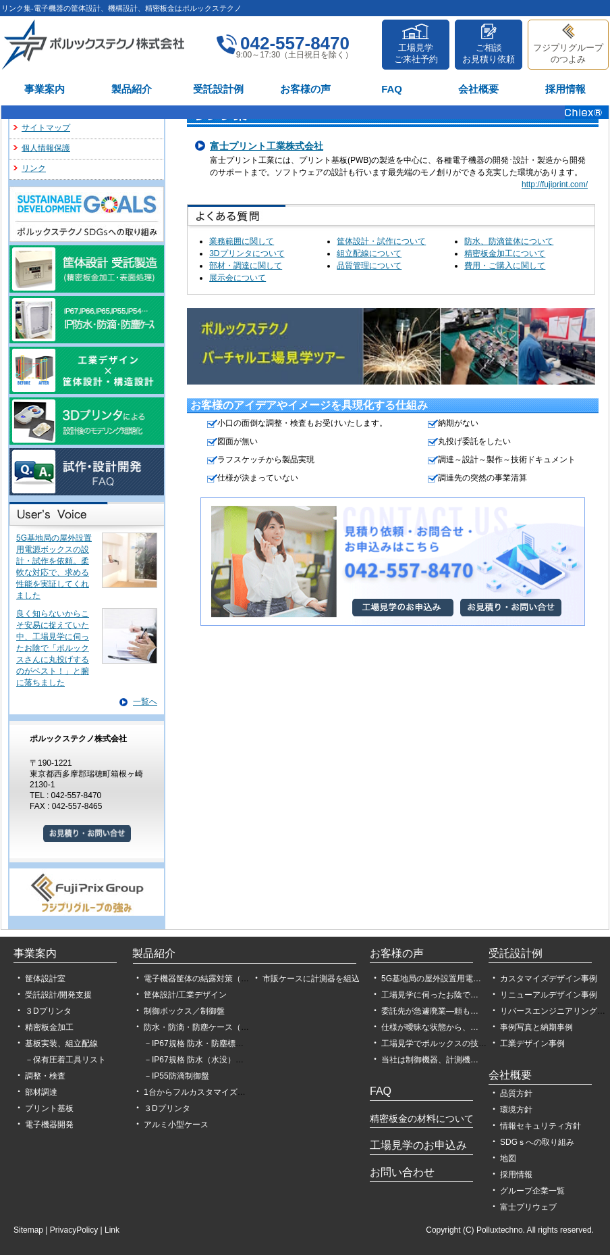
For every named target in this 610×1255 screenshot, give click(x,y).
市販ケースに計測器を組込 (311, 978)
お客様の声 (305, 89)
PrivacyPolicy (74, 1230)
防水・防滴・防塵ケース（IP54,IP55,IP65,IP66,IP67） (242, 1027)
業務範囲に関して (241, 241)
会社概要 (478, 89)
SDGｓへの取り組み (537, 1142)
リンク (34, 168)
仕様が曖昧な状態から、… (429, 1027)
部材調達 (41, 1092)
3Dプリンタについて (246, 253)
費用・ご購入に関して (504, 265)
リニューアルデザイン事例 (548, 995)
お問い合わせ (402, 1172)
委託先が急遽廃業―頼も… (429, 1011)
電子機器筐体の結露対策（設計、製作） (216, 978)
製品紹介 (131, 89)
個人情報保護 (46, 148)
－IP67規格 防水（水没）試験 (198, 1059)
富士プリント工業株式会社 (266, 146)
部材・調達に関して (245, 265)
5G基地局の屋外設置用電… (431, 978)
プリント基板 (49, 1108)
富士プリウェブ (528, 1207)
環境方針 (516, 1109)
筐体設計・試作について (381, 241)
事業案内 (44, 89)
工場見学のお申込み (418, 1145)
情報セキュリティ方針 (540, 1126)
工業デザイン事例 (532, 1043)
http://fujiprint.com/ (555, 184)
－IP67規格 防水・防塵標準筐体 (202, 1043)
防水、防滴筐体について (508, 241)
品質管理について (369, 265)
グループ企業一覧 (532, 1191)
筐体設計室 (45, 978)
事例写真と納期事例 (536, 1027)
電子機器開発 (49, 1124)
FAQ (391, 89)
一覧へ (145, 701)
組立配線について (369, 253)
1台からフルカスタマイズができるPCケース (224, 1092)
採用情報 (565, 89)
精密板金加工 (49, 1027)
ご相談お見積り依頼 (488, 53)
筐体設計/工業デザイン (185, 995)
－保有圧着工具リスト (65, 1059)
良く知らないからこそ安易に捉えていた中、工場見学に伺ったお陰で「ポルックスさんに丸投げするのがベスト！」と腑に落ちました (52, 648)
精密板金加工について (504, 253)
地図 (508, 1158)
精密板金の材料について (422, 1118)
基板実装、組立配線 (61, 1043)
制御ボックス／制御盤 (184, 1011)
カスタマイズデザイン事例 (548, 978)
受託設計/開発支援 (58, 995)
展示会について (237, 277)
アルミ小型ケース (176, 1124)
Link (112, 1230)
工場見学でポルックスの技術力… (442, 1043)
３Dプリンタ (48, 1011)
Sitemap (28, 1230)
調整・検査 (45, 1076)
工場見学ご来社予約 (416, 53)
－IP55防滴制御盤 (176, 1076)
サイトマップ (46, 127)
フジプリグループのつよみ (568, 53)
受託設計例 (218, 89)
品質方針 (516, 1093)
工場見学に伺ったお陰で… (429, 995)
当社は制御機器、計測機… (429, 1059)
